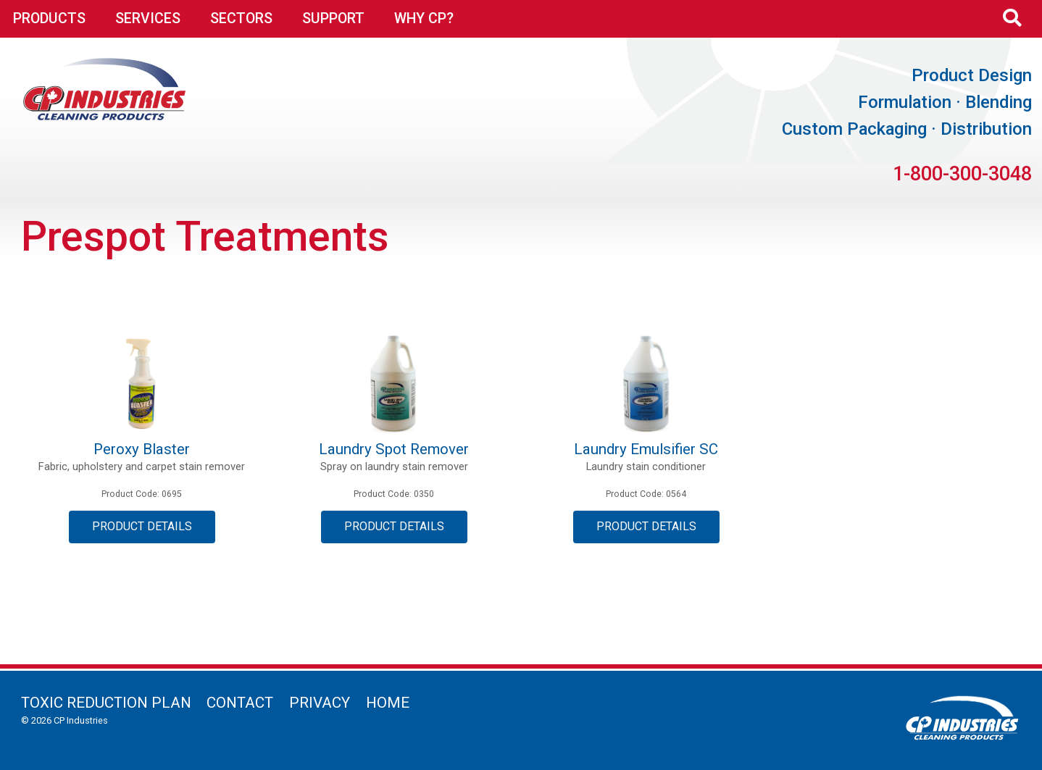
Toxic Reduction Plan (106, 702)
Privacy (319, 702)
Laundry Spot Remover (394, 449)
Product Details (142, 526)
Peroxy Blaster (141, 449)
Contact (240, 702)
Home (387, 702)
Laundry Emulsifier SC (646, 449)
